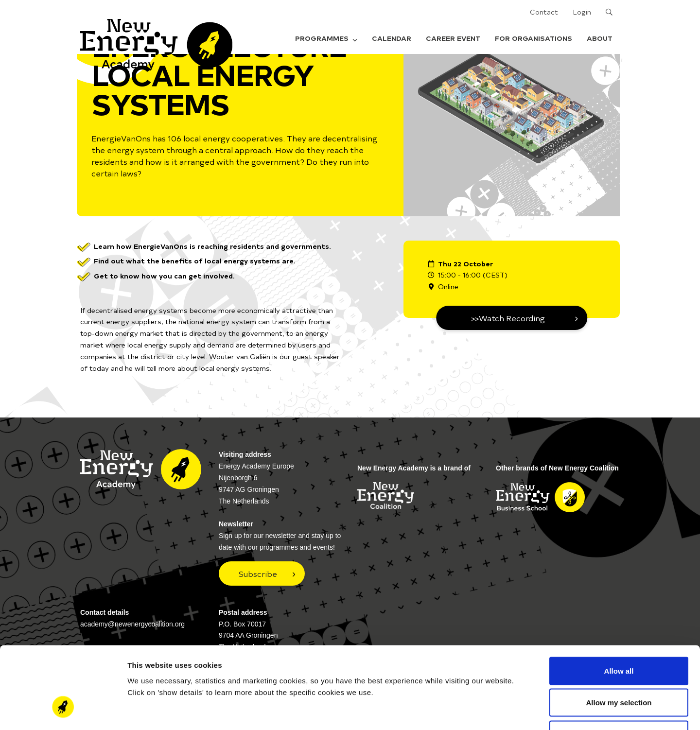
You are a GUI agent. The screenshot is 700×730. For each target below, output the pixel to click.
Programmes (326, 38)
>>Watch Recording (508, 318)
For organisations (533, 38)
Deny (619, 666)
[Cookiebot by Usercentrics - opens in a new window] (62, 711)
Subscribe (258, 573)
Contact (544, 12)
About (599, 38)
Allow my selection (618, 634)
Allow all (619, 602)
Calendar (391, 38)
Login (582, 12)
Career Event (453, 38)
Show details (510, 711)
